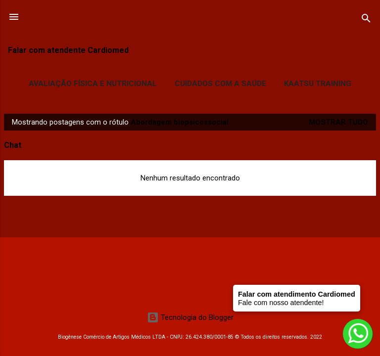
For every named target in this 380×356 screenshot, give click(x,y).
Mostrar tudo (338, 122)
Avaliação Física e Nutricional (93, 83)
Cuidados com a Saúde (220, 83)
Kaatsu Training (317, 83)
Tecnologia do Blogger (190, 317)
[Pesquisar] (366, 20)
